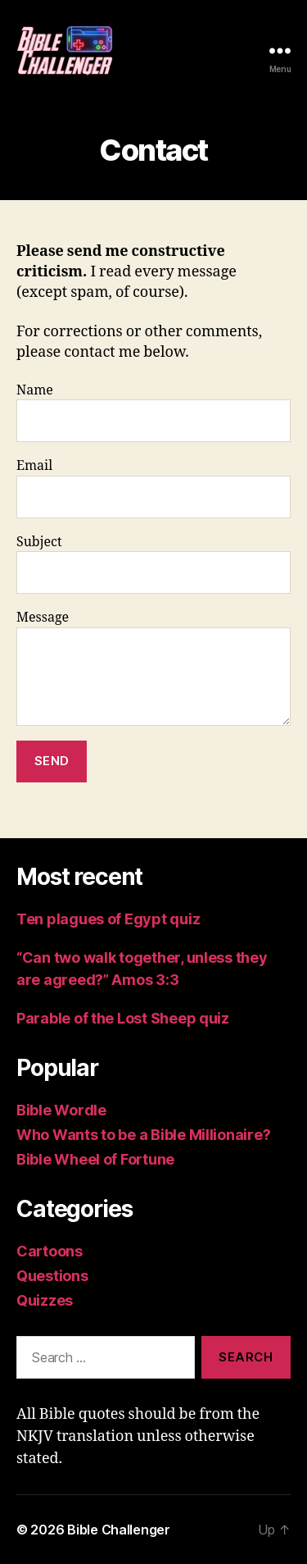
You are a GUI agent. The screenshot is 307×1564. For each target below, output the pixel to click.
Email (153, 488)
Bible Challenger (118, 1529)
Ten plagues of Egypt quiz (108, 919)
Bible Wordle (61, 1110)
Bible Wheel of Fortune (95, 1159)
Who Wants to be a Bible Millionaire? (143, 1134)
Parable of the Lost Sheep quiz (122, 1018)
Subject (153, 564)
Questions (52, 1275)
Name (153, 412)
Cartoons (49, 1251)
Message (153, 667)
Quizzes (44, 1300)
